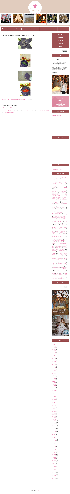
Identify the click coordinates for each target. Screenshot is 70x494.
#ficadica (64, 178)
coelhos (58, 206)
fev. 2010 (54, 470)
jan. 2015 (54, 387)
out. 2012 (54, 422)
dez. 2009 (54, 474)
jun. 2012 (54, 428)
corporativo (63, 29)
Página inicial (25, 110)
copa (54, 207)
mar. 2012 (54, 432)
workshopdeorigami (59, 277)
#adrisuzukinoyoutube (55, 178)
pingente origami (63, 259)
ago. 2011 (54, 443)
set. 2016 (54, 364)
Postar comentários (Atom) (10, 112)
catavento (63, 202)
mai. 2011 (54, 448)
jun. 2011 (54, 446)
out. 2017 (54, 352)
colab (62, 206)
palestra (60, 255)
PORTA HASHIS (63, 262)
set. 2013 (54, 405)
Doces (56, 216)
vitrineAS (56, 274)
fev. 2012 (54, 434)
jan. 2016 (54, 373)
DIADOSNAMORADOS (56, 213)
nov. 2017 (54, 350)
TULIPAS (57, 270)
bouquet (62, 192)
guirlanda (54, 229)
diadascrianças (58, 211)
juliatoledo (53, 232)
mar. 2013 (54, 414)
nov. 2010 (54, 457)
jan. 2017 (54, 358)
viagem (53, 273)
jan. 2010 (54, 472)
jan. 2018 (54, 349)
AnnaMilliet (60, 183)
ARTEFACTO (57, 184)
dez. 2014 (54, 388)
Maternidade (34, 29)
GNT (60, 228)
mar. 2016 (54, 370)
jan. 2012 (54, 436)
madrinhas (65, 239)
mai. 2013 (54, 411)
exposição (60, 223)
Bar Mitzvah (59, 187)
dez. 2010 (54, 455)
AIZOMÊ (55, 182)
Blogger (37, 490)
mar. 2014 (54, 397)
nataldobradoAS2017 (62, 250)
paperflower (60, 258)
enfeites (59, 218)
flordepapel (54, 226)
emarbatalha (63, 217)
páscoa (65, 258)
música (57, 249)
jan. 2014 (54, 401)
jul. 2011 (53, 445)
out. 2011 (54, 440)
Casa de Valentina (56, 201)
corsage (53, 208)
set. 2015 (54, 378)
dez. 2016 (54, 359)
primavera (60, 263)
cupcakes (53, 209)
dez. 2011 (54, 437)
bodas (61, 188)
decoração (64, 209)
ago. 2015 (54, 379)
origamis (60, 253)
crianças (64, 208)
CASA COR (64, 199)
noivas (53, 251)
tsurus (65, 269)
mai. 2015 (54, 384)
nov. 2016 (54, 361)
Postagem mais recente (6, 110)
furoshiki (65, 227)
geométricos (55, 228)
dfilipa (53, 211)
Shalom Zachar (63, 267)
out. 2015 (54, 376)
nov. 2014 (54, 390)
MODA (53, 247)
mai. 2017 (54, 355)
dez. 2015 (54, 375)
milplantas (60, 246)
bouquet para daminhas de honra (59, 197)
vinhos (61, 273)
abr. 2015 (54, 385)
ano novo (64, 183)
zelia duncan (61, 278)
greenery (64, 228)
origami (54, 253)
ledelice (53, 234)
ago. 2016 (54, 366)
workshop (65, 275)
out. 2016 (54, 363)
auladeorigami (54, 186)
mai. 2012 (54, 429)
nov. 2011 (54, 439)
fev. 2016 (54, 372)
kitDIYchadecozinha (55, 233)
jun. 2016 (54, 367)
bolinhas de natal (55, 191)
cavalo (53, 203)
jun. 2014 (54, 394)
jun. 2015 (54, 382)
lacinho (61, 233)
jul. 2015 (53, 381)
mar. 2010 (54, 469)
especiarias (54, 221)
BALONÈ (53, 187)
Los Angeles (60, 239)
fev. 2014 (54, 399)
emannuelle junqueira (56, 217)
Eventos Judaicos (21, 29)
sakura (54, 267)
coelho (54, 206)
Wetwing (56, 275)
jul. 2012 (53, 426)
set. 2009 (54, 478)
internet (64, 229)
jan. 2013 (54, 417)
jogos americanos (63, 231)
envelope (64, 220)
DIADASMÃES (64, 211)
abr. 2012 (54, 431)
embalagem (54, 218)
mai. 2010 (54, 466)
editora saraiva (62, 216)
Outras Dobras (60, 254)
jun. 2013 (54, 410)
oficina (64, 251)
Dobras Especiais (7, 29)
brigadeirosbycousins (55, 198)
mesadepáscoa (54, 246)
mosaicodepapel (58, 247)
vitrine (65, 273)
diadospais (65, 213)
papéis (58, 256)
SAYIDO (58, 267)
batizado (43, 29)
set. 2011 (54, 442)
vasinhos (63, 271)
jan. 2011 (54, 454)
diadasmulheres (59, 212)
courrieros (58, 208)
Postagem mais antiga (44, 110)
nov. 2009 (54, 475)
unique (64, 270)
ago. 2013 (54, 407)
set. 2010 (54, 460)
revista (62, 266)
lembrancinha (61, 234)
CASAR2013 (57, 202)
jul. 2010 (53, 463)
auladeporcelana (62, 186)
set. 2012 (54, 423)
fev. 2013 (54, 416)
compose (65, 206)
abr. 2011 (54, 449)
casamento (52, 29)
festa (65, 223)
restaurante (60, 264)
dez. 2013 (54, 402)
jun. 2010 (54, 464)
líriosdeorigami (54, 239)
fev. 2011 (54, 452)
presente (54, 263)
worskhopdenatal (54, 278)
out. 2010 (54, 458)
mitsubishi (64, 246)
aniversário (54, 183)
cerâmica (57, 203)
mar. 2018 (54, 346)
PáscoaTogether (56, 259)
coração (57, 207)
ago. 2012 (54, 425)
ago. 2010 (54, 461)
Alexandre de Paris (62, 182)
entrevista (58, 220)
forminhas (60, 227)
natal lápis (54, 250)
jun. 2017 (54, 353)
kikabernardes (62, 232)
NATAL (62, 249)
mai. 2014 (54, 396)
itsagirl (57, 231)
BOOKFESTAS (63, 191)
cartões (58, 199)
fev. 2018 (54, 347)
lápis (65, 233)
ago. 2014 (54, 391)
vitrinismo (61, 274)
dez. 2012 (54, 419)
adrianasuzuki (64, 181)
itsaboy (53, 231)
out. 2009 (54, 477)
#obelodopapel (58, 179)
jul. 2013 (53, 408)
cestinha (61, 203)
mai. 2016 (54, 369)
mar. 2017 (54, 356)
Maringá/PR (60, 241)
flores (58, 226)
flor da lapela (63, 224)
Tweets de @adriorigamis (57, 169)
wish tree (60, 275)
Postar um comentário (7, 107)
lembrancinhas (56, 236)
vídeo (57, 273)
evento (59, 221)
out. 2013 (54, 404)
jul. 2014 (53, 393)
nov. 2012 (54, 420)
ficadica (56, 224)
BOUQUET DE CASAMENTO (59, 194)
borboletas (54, 192)
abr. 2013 (54, 413)
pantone (64, 255)
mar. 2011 (54, 451)
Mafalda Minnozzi (56, 240)
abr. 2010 (54, 467)
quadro (65, 263)
